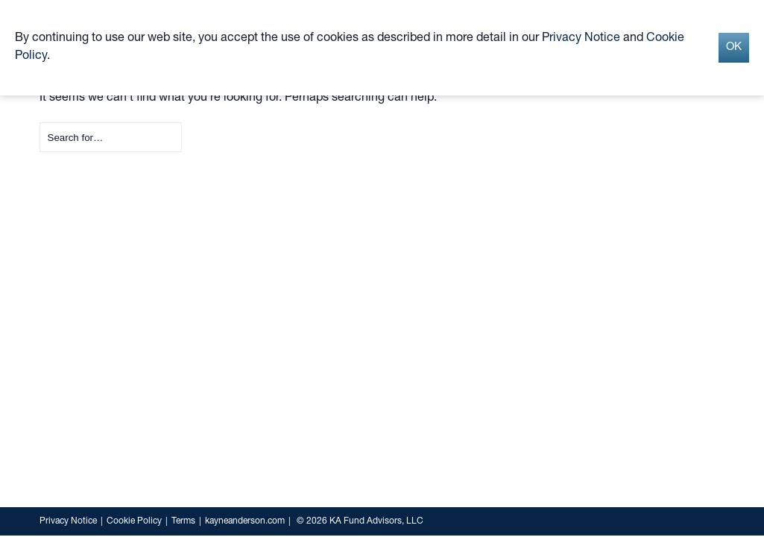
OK (734, 47)
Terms (183, 521)
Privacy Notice (68, 521)
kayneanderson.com (245, 521)
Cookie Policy (134, 521)
